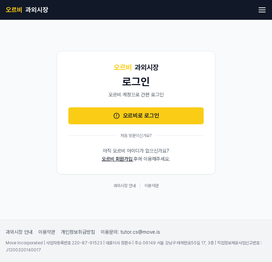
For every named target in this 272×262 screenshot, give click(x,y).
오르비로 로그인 (136, 115)
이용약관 (151, 185)
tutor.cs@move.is (140, 232)
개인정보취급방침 (78, 232)
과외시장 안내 (124, 185)
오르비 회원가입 (118, 159)
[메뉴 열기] (262, 10)
